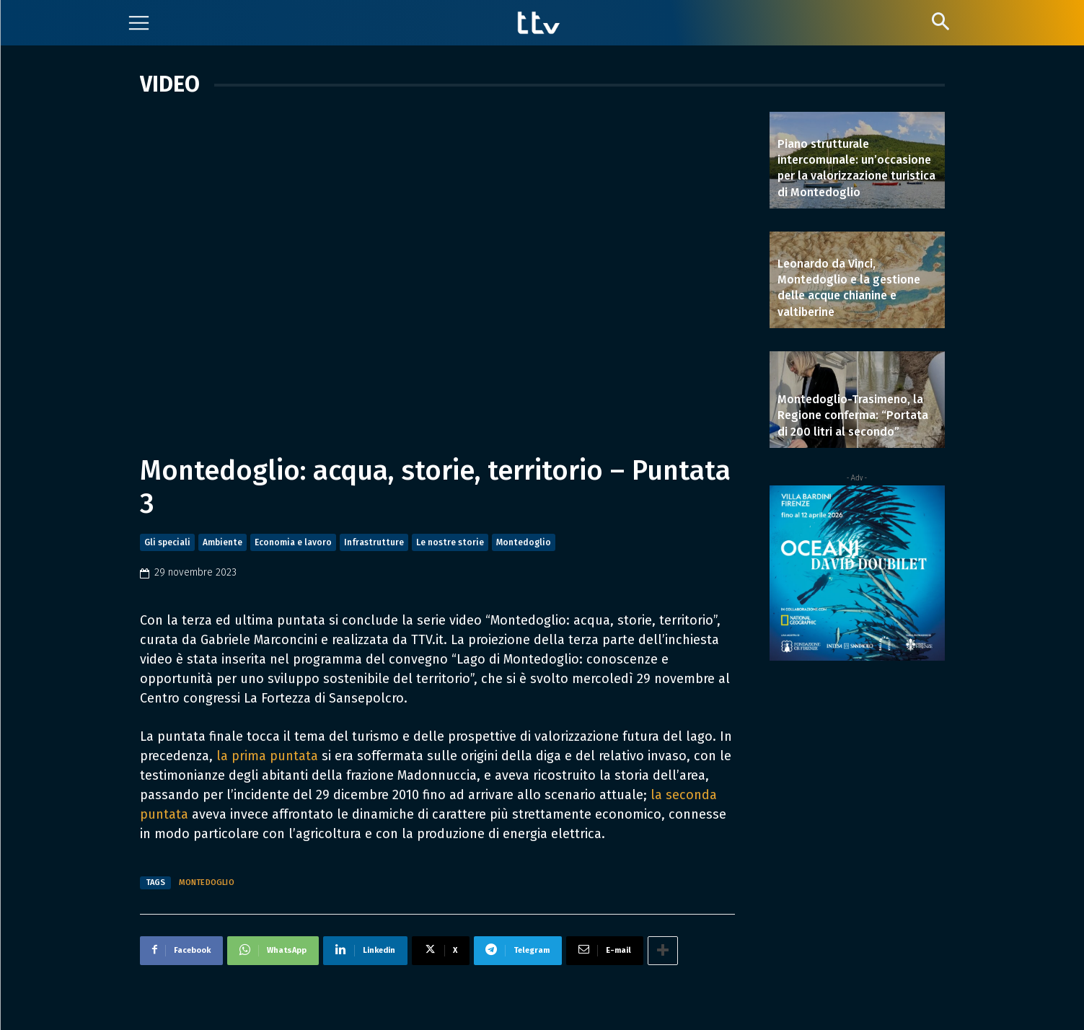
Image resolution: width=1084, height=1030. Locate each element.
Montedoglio (523, 542)
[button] (941, 21)
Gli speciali (167, 542)
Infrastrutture (374, 542)
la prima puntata (267, 756)
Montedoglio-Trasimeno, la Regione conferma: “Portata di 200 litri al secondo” (852, 415)
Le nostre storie (450, 542)
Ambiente (222, 542)
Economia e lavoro (293, 542)
